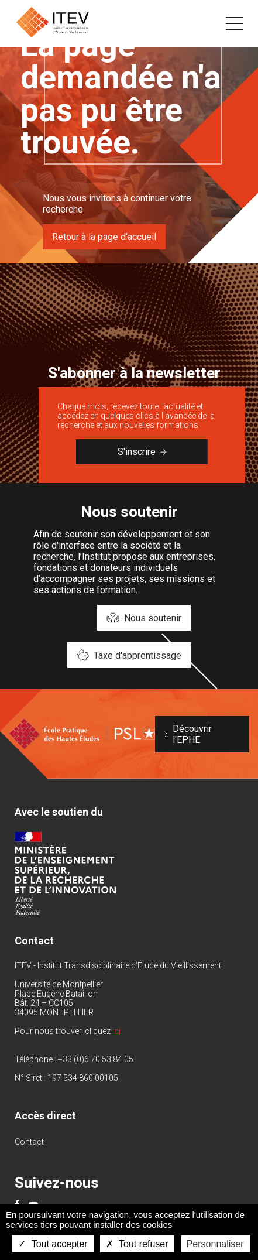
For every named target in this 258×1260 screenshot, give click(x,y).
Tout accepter (52, 1244)
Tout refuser (137, 1244)
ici (116, 1031)
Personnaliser (215, 1244)
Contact (29, 1141)
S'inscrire (142, 451)
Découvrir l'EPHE (192, 734)
